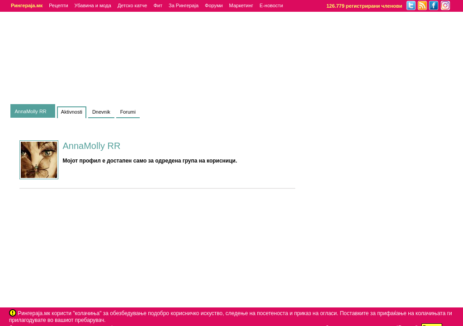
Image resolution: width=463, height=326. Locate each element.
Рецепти (58, 5)
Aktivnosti (71, 112)
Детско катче (132, 5)
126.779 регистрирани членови (364, 6)
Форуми (214, 5)
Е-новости (271, 5)
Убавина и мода (93, 5)
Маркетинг (241, 5)
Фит (157, 5)
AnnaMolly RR (31, 111)
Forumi (128, 112)
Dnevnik (101, 112)
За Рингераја (183, 5)
